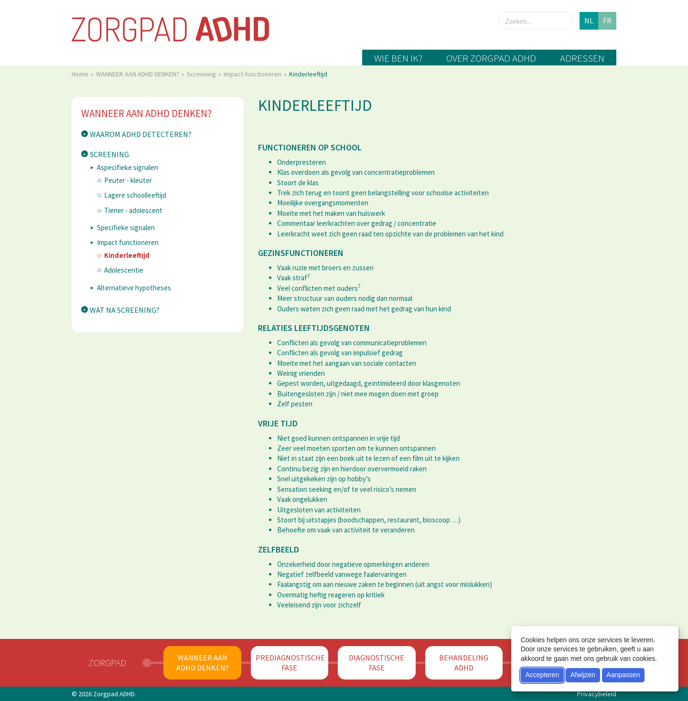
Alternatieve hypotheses (134, 287)
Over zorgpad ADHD (491, 58)
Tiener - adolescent (133, 210)
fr (607, 20)
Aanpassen (623, 675)
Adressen (582, 58)
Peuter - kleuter (128, 180)
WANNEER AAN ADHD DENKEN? (138, 74)
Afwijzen (582, 675)
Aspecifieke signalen (127, 167)
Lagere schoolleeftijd (135, 195)
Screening (202, 74)
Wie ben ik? (398, 58)
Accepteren (542, 675)
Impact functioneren (253, 74)
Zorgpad (107, 663)
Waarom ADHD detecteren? (141, 134)
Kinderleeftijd (127, 255)
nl (588, 20)
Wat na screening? (125, 310)
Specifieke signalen (126, 227)
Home (81, 74)
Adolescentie (123, 270)
